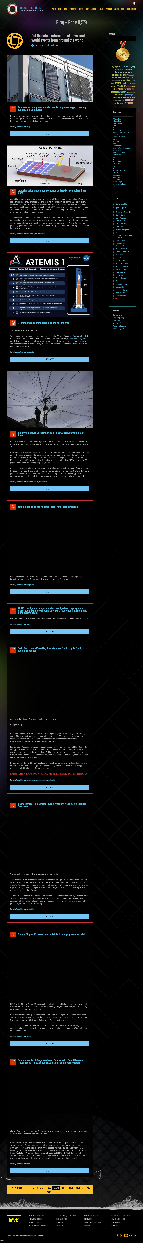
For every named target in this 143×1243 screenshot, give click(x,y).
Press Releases (131, 9)
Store (122, 9)
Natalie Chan (121, 269)
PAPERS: (59, 1225)
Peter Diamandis (119, 123)
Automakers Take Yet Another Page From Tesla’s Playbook (48, 507)
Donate (93, 9)
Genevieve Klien (122, 204)
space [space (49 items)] (115, 100)
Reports (80, 9)
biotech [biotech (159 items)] (128, 72)
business (116, 177)
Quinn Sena (120, 215)
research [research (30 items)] (125, 97)
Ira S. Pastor (120, 293)
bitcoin (115, 173)
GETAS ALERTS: (116, 1215)
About (54, 9)
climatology (117, 182)
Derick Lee (120, 258)
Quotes (116, 9)
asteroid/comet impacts (122, 148)
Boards (65, 9)
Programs (72, 9)
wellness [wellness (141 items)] (129, 102)
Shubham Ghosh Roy (124, 212)
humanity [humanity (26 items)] (134, 83)
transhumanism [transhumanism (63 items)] (119, 103)
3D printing (117, 119)
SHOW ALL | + (116, 298)
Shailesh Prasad (122, 221)
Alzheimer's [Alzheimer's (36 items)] (122, 67)
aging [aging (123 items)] (114, 66)
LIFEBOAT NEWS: (61, 1215)
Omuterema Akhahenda (120, 245)
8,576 (78, 1188)
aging (115, 139)
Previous (18, 1188)
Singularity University (121, 132)
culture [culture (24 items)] (130, 77)
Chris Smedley (121, 296)
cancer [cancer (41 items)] (119, 78)
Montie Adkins (121, 290)
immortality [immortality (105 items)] (121, 86)
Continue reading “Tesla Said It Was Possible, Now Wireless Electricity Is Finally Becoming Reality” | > (49, 774)
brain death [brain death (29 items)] (114, 78)
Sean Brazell (120, 272)
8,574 (64, 1188)
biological (116, 164)
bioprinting (117, 168)
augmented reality (119, 153)
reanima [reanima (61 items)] (120, 95)
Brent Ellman (121, 278)
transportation (30, 352)
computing (117, 186)
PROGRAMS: (115, 1222)
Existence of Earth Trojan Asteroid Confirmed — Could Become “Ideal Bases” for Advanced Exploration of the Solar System (50, 1061)
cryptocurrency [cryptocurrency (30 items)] (125, 78)
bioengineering (118, 162)
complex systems (119, 184)
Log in (37, 45)
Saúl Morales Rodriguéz (121, 208)
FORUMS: (86, 1225)
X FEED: (32, 1219)
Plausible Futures (119, 326)
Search (133, 38)
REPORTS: (59, 1222)
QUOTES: (114, 1225)
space (35, 233)
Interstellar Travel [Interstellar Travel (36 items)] (130, 86)
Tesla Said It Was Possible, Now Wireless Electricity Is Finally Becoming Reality (50, 649)
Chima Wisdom (20, 126)
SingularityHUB (118, 329)
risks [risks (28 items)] (128, 97)
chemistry (116, 179)
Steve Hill (119, 275)
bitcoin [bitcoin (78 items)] (125, 75)
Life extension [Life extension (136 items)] (127, 89)
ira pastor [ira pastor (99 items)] (117, 89)
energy (28, 126)
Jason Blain (120, 287)
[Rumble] (134, 1235)
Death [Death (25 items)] (133, 77)
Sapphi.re (40, 1235)
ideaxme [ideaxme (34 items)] (113, 86)
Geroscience (117, 315)
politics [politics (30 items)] (115, 95)
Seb (117, 281)
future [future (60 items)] (128, 80)
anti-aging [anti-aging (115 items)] (130, 66)
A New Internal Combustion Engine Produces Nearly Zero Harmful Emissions (52, 805)
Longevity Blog (118, 318)
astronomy (117, 150)
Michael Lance (121, 284)
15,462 (87, 1188)
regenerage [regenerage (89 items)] (128, 94)
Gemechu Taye (121, 227)
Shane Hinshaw (122, 263)
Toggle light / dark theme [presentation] (134, 3)
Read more (50, 134)
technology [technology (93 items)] (129, 100)
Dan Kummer (121, 241)
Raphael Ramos (122, 266)
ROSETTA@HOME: (34, 1225)
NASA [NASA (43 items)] (128, 92)
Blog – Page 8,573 (71, 23)
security (36, 481)
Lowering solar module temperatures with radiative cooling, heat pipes (52, 192)
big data (116, 159)
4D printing (117, 121)
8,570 (35, 1188)
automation (117, 155)
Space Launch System (77, 338)
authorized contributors (49, 45)
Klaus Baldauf (121, 249)
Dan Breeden (121, 218)
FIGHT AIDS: (33, 1222)
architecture (117, 146)
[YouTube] (130, 1235)
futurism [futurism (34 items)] (133, 80)
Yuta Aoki (119, 255)
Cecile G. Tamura (122, 252)
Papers (87, 9)
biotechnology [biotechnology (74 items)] (117, 75)
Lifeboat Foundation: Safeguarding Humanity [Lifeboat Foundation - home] (25, 9)
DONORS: (86, 1219)
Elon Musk (117, 130)
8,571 (42, 1188)
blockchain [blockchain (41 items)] (131, 75)
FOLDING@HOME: (89, 1222)
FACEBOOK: (33, 1215)
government (29, 481)
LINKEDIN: (87, 1215)
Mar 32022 (13, 109)
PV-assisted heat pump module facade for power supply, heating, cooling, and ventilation (52, 108)
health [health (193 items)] (118, 83)
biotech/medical (119, 171)
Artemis (17, 338)
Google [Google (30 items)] (112, 83)
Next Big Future (118, 323)
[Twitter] (121, 1235)
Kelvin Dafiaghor (122, 230)
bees (114, 157)
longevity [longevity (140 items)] (122, 92)
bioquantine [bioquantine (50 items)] (128, 69)
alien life (116, 141)
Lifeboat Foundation (20, 1235)
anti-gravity (117, 144)
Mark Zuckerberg (119, 137)
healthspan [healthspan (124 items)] (126, 83)
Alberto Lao (120, 261)
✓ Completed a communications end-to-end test (43, 323)
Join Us (100, 9)
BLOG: (58, 1219)
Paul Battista (121, 224)
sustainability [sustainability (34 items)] (120, 100)
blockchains (117, 175)
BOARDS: (114, 1219)
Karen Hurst (120, 233)
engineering (34, 780)
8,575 (71, 1188)
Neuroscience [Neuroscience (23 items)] (132, 92)
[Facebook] (117, 1235)
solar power (29, 233)
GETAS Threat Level (14, 1220)
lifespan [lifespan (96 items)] (114, 92)
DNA (114, 126)
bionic (115, 166)
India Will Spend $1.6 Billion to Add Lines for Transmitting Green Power (51, 434)
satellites (28, 1036)
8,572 (48, 1188)
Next (49, 1192)
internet (40, 780)
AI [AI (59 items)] (118, 67)
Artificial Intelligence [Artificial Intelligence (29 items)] (119, 69)
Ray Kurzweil (118, 128)
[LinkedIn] (126, 1235)
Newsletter (108, 9)
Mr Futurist (117, 320)
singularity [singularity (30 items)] (132, 97)
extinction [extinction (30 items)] (123, 80)
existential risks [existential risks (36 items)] (116, 80)
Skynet (115, 135)
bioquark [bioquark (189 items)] (119, 72)
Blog (59, 9)
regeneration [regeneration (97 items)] (117, 97)
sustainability (41, 233)
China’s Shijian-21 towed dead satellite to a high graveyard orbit (51, 934)
